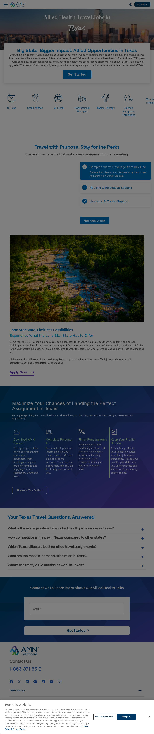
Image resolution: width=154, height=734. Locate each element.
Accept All (126, 716)
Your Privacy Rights (104, 716)
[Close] (149, 716)
